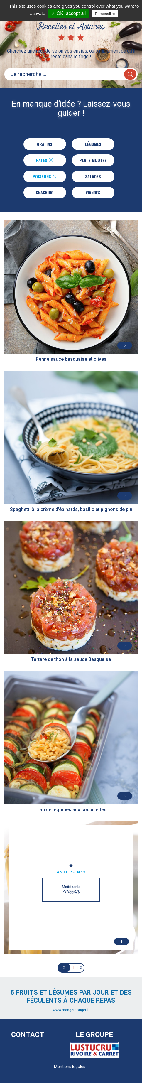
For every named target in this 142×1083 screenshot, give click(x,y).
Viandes (93, 192)
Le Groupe (94, 1034)
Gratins (44, 144)
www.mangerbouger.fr (71, 1010)
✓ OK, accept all (68, 13)
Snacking (44, 192)
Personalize (105, 13)
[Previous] (64, 967)
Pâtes (44, 160)
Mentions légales (69, 1066)
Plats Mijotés (93, 160)
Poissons (45, 176)
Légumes (93, 144)
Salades (93, 176)
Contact (27, 1034)
